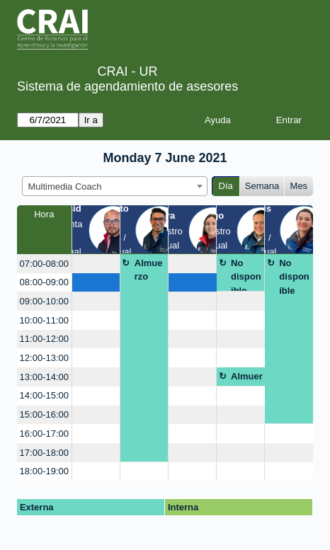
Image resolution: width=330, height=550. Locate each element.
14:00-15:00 (44, 395)
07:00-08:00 (44, 263)
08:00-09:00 (44, 282)
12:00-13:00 (44, 358)
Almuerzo (149, 270)
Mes (299, 186)
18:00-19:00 (44, 471)
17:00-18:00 (44, 452)
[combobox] (114, 186)
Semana (262, 186)
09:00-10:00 (44, 301)
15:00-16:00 (44, 414)
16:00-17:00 (44, 433)
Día (226, 186)
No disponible (246, 275)
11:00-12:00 (44, 338)
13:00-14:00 (44, 377)
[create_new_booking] (96, 263)
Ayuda (218, 120)
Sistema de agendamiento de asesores (127, 86)
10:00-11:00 (44, 320)
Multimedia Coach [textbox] (65, 186)
